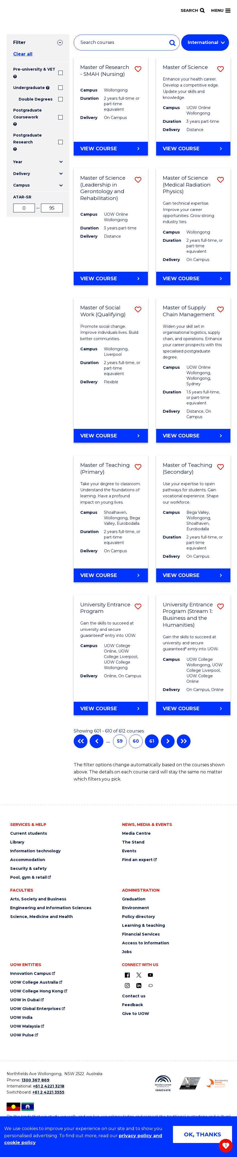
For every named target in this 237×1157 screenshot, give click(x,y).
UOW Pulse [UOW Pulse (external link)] (22, 1035)
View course (98, 148)
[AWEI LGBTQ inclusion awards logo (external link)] (190, 1083)
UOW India (21, 1017)
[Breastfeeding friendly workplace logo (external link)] (217, 1083)
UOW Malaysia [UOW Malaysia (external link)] (25, 1026)
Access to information (145, 943)
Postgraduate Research (27, 138)
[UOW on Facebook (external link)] (127, 975)
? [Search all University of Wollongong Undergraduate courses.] (48, 88)
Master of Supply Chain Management (188, 311)
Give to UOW (135, 1013)
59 (120, 741)
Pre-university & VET (34, 69)
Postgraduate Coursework (27, 113)
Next (168, 741)
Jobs (127, 952)
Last (184, 741)
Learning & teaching (143, 925)
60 (136, 741)
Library (17, 842)
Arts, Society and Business (38, 899)
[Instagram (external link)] (127, 985)
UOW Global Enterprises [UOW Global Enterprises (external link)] (35, 1008)
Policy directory (138, 916)
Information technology (35, 851)
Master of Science (185, 67)
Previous (96, 741)
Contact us (133, 996)
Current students (28, 833)
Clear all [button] (22, 54)
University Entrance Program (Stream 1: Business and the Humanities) (188, 614)
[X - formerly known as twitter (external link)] (139, 975)
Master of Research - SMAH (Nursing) (104, 70)
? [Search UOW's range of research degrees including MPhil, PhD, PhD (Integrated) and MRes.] (15, 149)
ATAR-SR (22, 197)
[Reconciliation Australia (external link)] (163, 1083)
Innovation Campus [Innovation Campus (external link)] (30, 973)
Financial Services (141, 934)
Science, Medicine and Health (41, 916)
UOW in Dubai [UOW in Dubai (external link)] (25, 1000)
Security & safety (28, 868)
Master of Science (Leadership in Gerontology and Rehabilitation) (102, 188)
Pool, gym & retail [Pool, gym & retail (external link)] (28, 877)
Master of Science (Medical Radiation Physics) (187, 185)
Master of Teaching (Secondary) (187, 468)
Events (129, 851)
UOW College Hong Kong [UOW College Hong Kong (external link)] (36, 991)
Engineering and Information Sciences (50, 908)
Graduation (133, 899)
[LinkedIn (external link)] (139, 985)
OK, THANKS (202, 1134)
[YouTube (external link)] (150, 975)
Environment (135, 908)
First (80, 741)
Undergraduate (29, 87)
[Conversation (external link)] (150, 985)
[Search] (192, 10)
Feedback (132, 1005)
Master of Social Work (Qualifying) (103, 311)
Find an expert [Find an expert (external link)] (137, 860)
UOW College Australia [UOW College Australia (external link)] (34, 982)
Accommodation (27, 860)
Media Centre (136, 833)
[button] (138, 69)
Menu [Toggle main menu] (220, 10)
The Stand (133, 842)
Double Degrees (36, 99)
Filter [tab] (19, 42)
